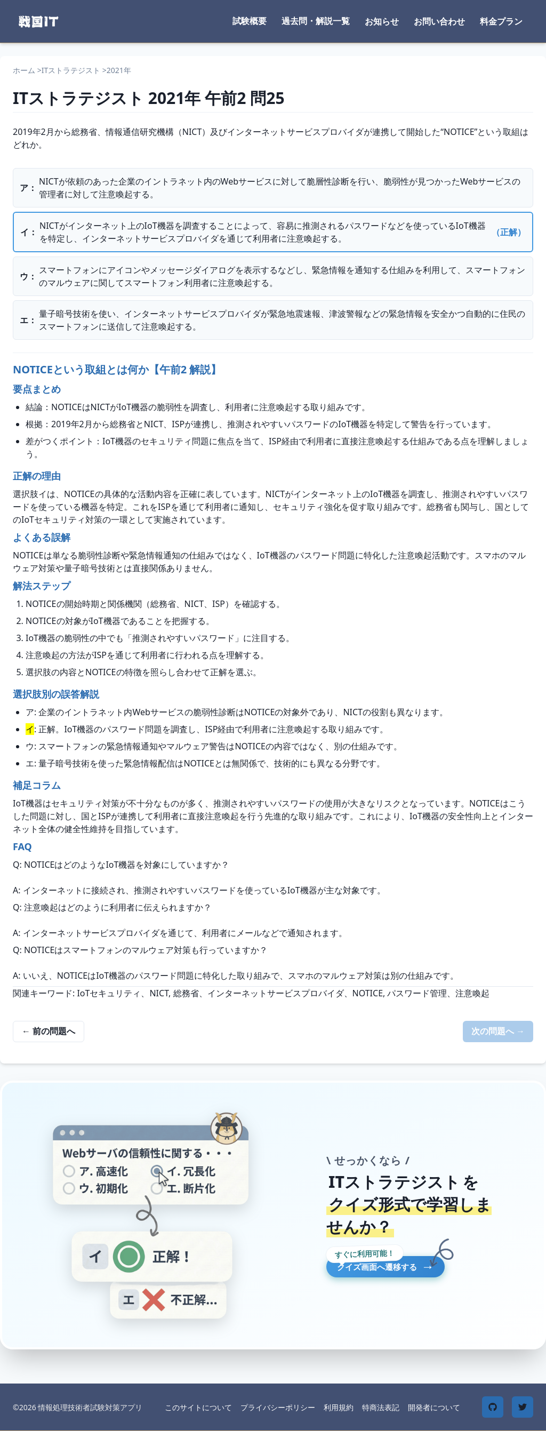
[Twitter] (522, 1407)
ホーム (24, 70)
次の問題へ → (498, 1031)
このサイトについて (198, 1407)
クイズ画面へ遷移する (426, 1269)
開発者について (434, 1407)
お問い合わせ (439, 21)
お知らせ (382, 21)
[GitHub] (492, 1407)
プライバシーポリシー (277, 1407)
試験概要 (249, 21)
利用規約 (339, 1407)
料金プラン (501, 21)
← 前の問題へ (48, 1031)
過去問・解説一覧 (316, 21)
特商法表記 (380, 1407)
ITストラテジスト (71, 70)
